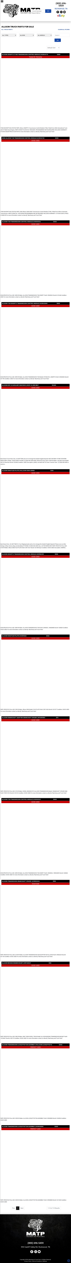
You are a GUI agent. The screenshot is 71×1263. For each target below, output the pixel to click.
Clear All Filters (64, 29)
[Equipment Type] (8, 35)
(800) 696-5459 (61, 4)
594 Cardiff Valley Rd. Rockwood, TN (35, 1247)
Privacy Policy (27, 1261)
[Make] (26, 35)
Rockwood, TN (61, 9)
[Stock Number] (38, 11)
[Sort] (53, 47)
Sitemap (45, 1261)
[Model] (44, 35)
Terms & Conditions (37, 1261)
